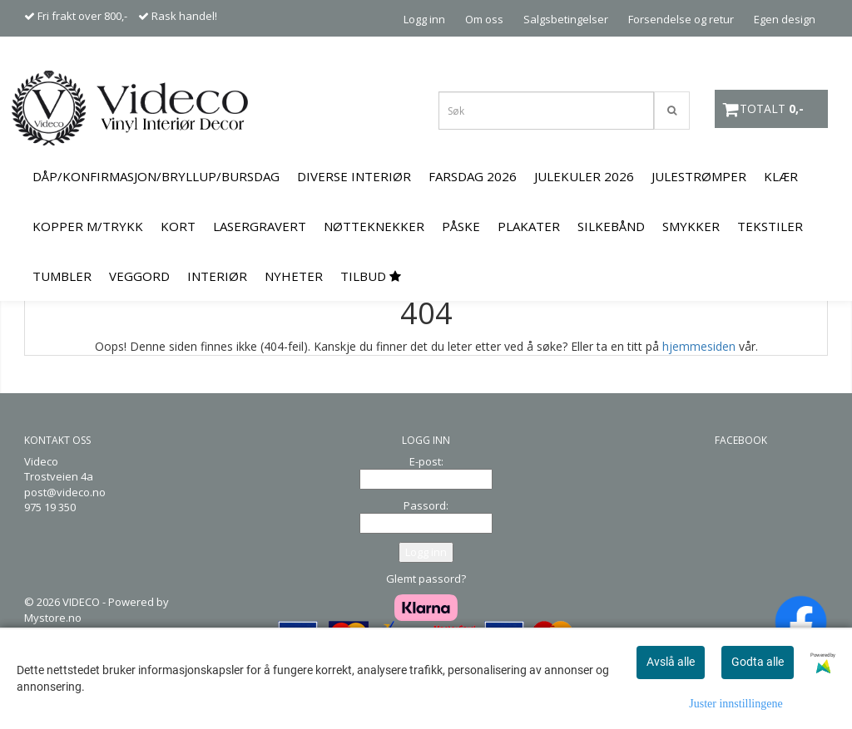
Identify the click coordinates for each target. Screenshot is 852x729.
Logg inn (424, 19)
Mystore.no (53, 617)
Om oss (484, 19)
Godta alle (757, 661)
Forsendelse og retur (681, 19)
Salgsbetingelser (565, 19)
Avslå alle (670, 661)
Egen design (784, 19)
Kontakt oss (785, 54)
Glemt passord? (426, 578)
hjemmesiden (699, 346)
